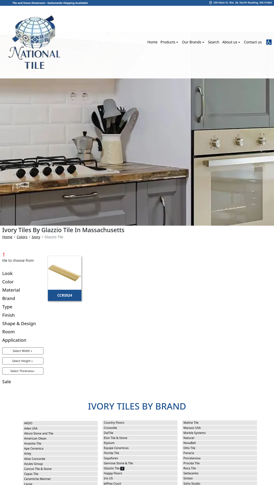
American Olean (38, 438)
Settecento (193, 473)
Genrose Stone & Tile (121, 463)
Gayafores (113, 458)
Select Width (22, 351)
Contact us (253, 42)
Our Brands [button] (192, 42)
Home (152, 42)
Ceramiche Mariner (40, 479)
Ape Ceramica (37, 448)
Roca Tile (192, 468)
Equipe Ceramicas (119, 448)
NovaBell (192, 443)
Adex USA (33, 428)
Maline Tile (194, 423)
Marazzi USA (194, 428)
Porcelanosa (194, 458)
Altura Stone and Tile (41, 433)
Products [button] (168, 42)
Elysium (112, 443)
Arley (30, 453)
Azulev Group (36, 464)
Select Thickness (21, 371)
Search (213, 42)
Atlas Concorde (37, 459)
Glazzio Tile (114, 468)
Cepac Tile (33, 474)
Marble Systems (197, 433)
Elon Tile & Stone (118, 438)
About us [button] (230, 42)
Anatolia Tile (35, 443)
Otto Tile (191, 448)
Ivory (36, 236)
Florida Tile (114, 453)
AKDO (30, 423)
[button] (269, 42)
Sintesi (190, 478)
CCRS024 (64, 295)
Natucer (191, 438)
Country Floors (117, 423)
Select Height (21, 361)
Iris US (111, 478)
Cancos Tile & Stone (41, 469)
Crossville (113, 428)
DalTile (111, 433)
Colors (22, 236)
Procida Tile (194, 463)
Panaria (191, 453)
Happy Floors (116, 473)
